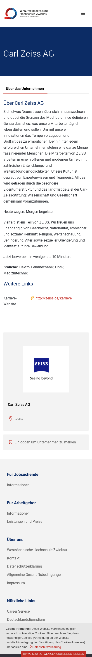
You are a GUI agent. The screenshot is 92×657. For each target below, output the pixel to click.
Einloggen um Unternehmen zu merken (45, 442)
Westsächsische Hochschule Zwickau (37, 550)
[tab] (24, 89)
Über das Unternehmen (25, 89)
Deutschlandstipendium (26, 619)
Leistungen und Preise (24, 521)
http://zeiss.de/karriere (50, 298)
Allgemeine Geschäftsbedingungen (35, 575)
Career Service (18, 611)
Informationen (18, 485)
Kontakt (13, 558)
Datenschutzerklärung (24, 566)
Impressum (16, 583)
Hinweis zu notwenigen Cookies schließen (53, 653)
